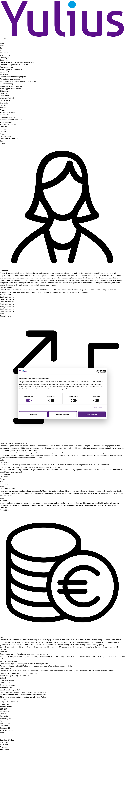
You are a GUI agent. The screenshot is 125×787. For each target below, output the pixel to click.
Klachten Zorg (5, 115)
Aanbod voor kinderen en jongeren (13, 77)
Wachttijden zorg (6, 84)
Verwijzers (4, 72)
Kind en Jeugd (5, 53)
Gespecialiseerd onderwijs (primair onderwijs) (17, 62)
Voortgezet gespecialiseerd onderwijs (14, 65)
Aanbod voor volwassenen (10, 79)
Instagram (6, 747)
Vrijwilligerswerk (6, 122)
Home (2, 139)
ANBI (2, 733)
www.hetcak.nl (5, 673)
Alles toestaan (91, 414)
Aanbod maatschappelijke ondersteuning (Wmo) (18, 81)
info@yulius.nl (5, 711)
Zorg (2, 48)
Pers (1, 721)
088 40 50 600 (5, 709)
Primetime (4, 484)
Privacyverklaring (6, 730)
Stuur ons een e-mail (7, 685)
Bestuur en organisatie (8, 117)
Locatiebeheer (5, 474)
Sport (2, 481)
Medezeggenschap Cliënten (11, 86)
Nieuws (2, 105)
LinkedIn (5, 745)
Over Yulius (5, 100)
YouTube (5, 749)
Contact (3, 38)
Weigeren (33, 414)
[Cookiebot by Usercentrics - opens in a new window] (97, 371)
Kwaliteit (3, 108)
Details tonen (97, 408)
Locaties (3, 131)
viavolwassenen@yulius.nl (38, 664)
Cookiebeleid (5, 728)
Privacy (2, 110)
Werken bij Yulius (7, 98)
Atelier (2, 479)
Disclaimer (4, 726)
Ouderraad (4, 93)
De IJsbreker (4, 477)
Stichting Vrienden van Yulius (11, 120)
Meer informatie (6, 687)
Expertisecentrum (6, 67)
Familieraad (4, 96)
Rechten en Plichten (7, 112)
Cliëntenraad (5, 91)
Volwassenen (5, 55)
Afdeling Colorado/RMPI (9, 124)
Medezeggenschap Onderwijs (11, 69)
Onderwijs (4, 57)
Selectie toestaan (62, 414)
